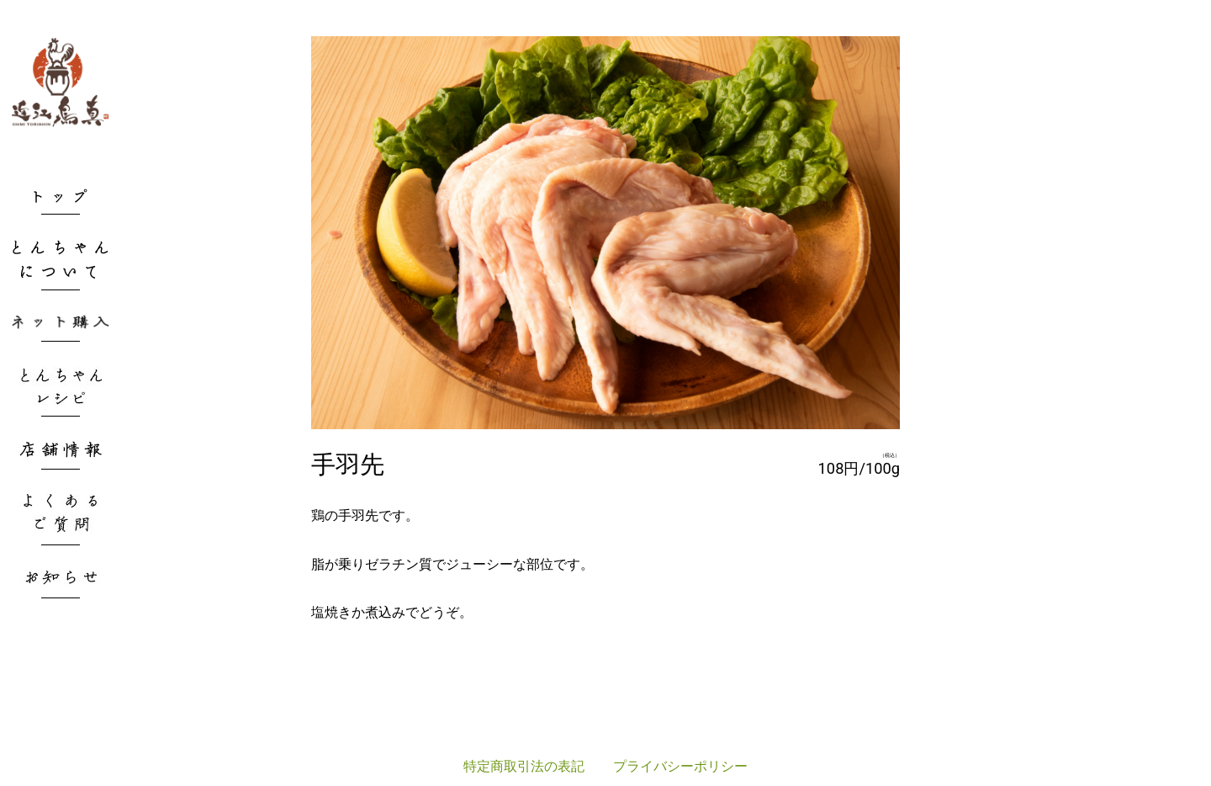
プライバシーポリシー (680, 766)
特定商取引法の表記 (523, 766)
